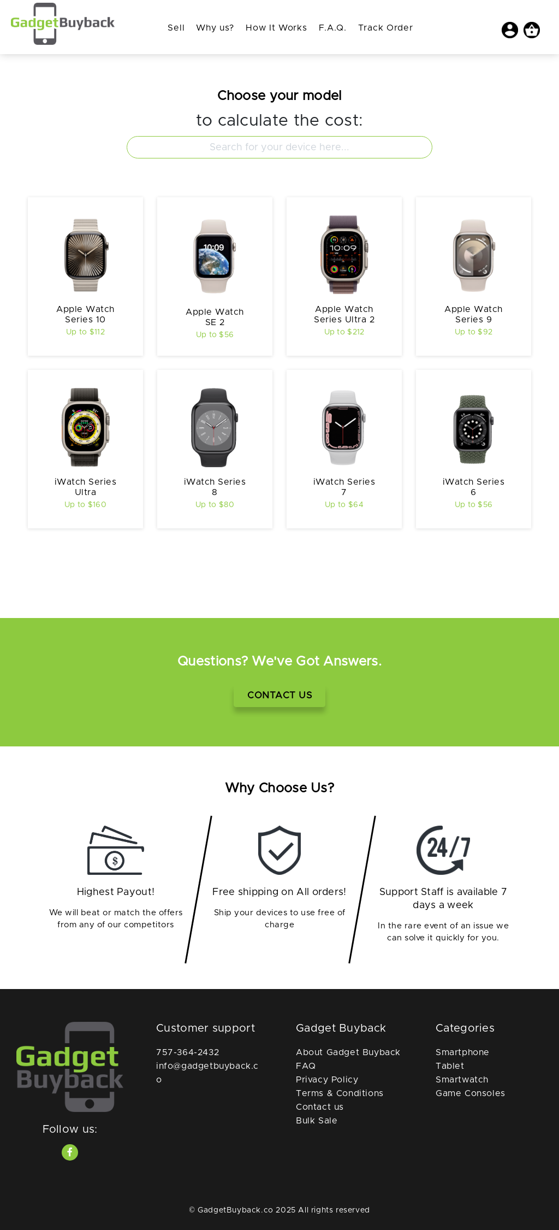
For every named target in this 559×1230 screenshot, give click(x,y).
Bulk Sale (316, 1120)
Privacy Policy (327, 1079)
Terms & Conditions (340, 1093)
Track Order (385, 27)
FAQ (306, 1066)
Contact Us (279, 695)
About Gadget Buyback (348, 1052)
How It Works (276, 27)
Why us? (215, 27)
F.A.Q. (333, 27)
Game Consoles (471, 1093)
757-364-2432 (187, 1052)
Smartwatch (462, 1079)
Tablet (450, 1066)
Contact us (320, 1107)
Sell (176, 27)
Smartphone (463, 1052)
